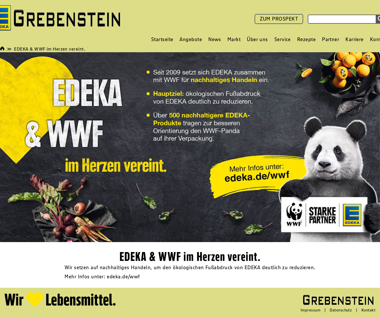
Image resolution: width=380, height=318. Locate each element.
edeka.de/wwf (123, 276)
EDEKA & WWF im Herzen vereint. (49, 49)
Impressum (310, 310)
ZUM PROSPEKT (279, 19)
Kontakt (368, 310)
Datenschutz (341, 310)
